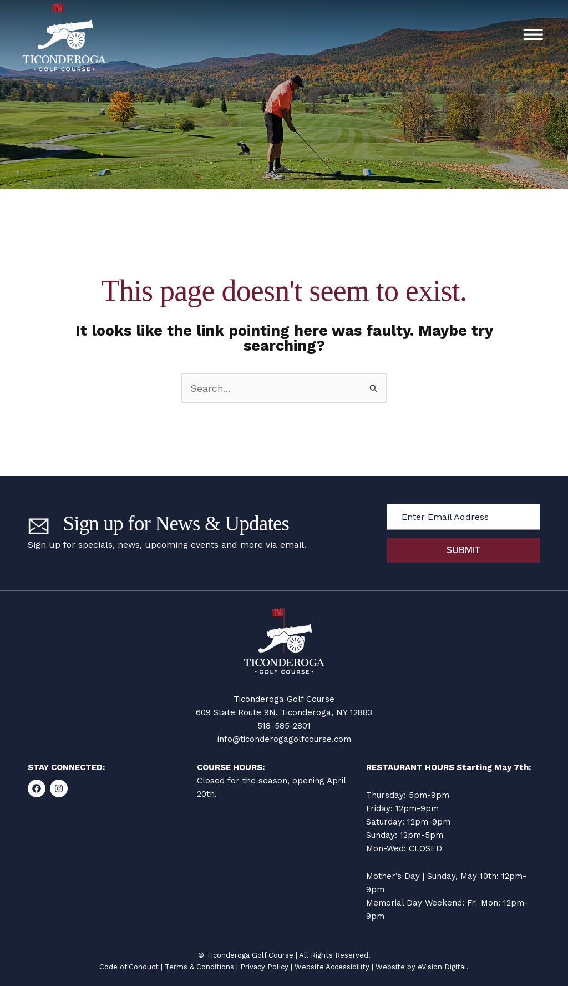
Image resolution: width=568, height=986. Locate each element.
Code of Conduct (129, 967)
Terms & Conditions (199, 967)
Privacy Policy (264, 967)
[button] (533, 36)
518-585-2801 (284, 726)
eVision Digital (442, 967)
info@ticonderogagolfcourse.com (284, 739)
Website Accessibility (332, 967)
